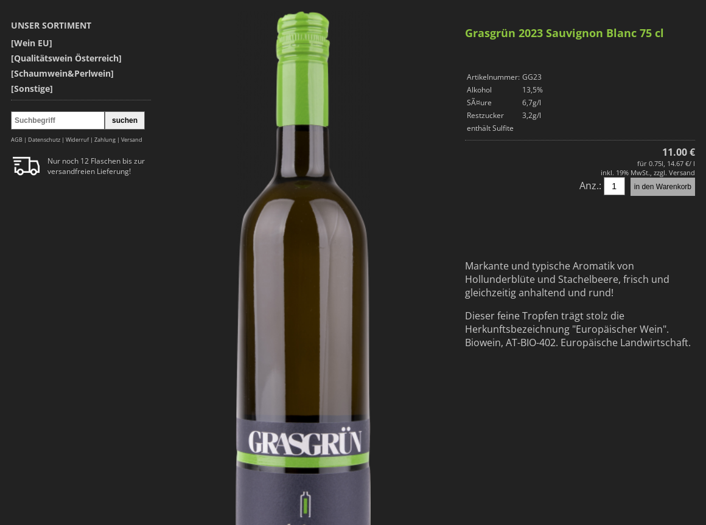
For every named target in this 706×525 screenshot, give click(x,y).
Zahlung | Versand (118, 140)
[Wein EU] (31, 43)
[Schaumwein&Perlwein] (62, 73)
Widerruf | (80, 140)
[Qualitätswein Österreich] (66, 58)
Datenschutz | (47, 140)
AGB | (19, 140)
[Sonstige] (32, 88)
